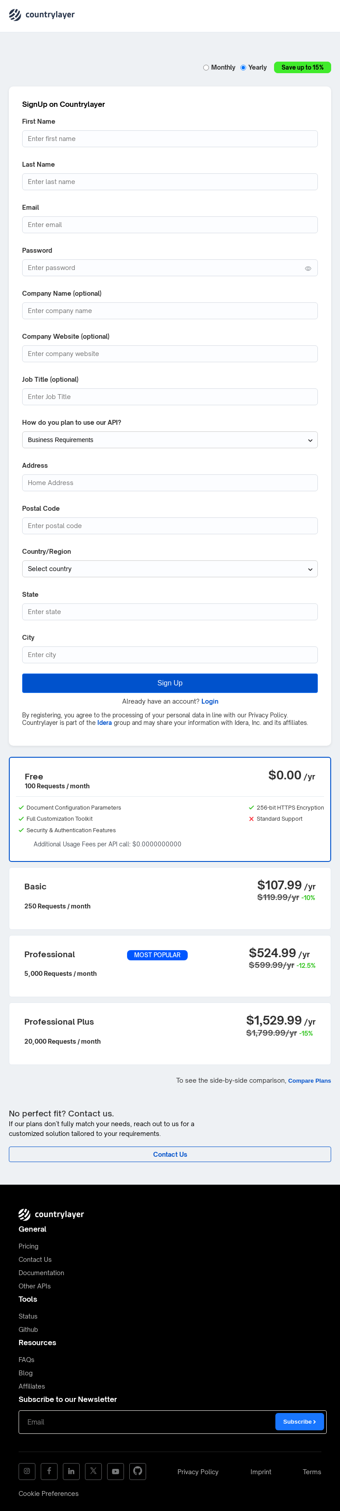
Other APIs (35, 1286)
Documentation (41, 1272)
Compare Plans (309, 1080)
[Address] (170, 482)
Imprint (261, 1472)
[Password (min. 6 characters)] (170, 267)
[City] (170, 654)
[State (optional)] (170, 611)
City (28, 637)
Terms (312, 1472)
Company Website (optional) (65, 336)
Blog (26, 1373)
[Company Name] (170, 310)
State (30, 594)
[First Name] (170, 138)
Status (28, 1316)
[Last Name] (170, 181)
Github (28, 1329)
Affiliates (32, 1386)
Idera (104, 722)
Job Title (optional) (50, 379)
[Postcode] (170, 525)
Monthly (220, 67)
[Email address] (170, 224)
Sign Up (170, 683)
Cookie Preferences (49, 1493)
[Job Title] (170, 396)
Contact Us (35, 1259)
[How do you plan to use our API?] (170, 439)
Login (209, 701)
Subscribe (299, 1421)
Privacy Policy (198, 1472)
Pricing (29, 1246)
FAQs (27, 1359)
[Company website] (170, 353)
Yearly (255, 67)
